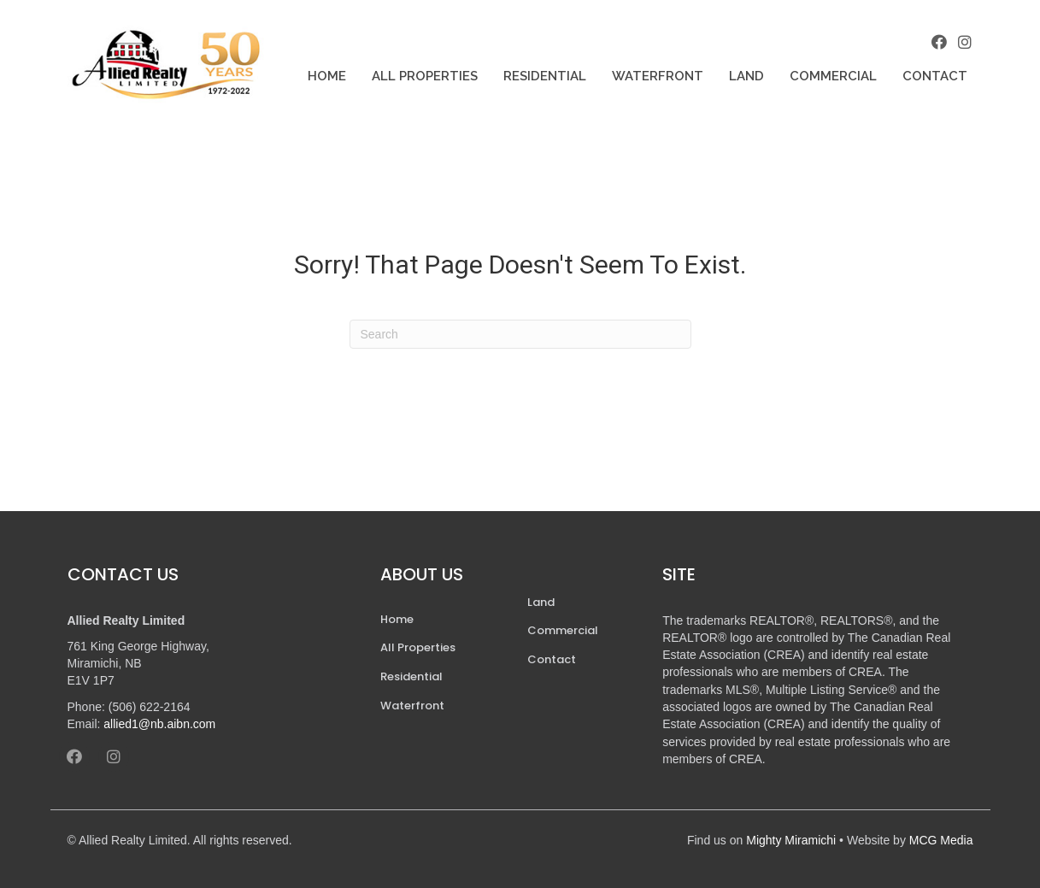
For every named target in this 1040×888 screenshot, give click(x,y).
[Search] (520, 334)
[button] (939, 41)
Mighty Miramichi (791, 840)
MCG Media (941, 840)
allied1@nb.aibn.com (159, 724)
